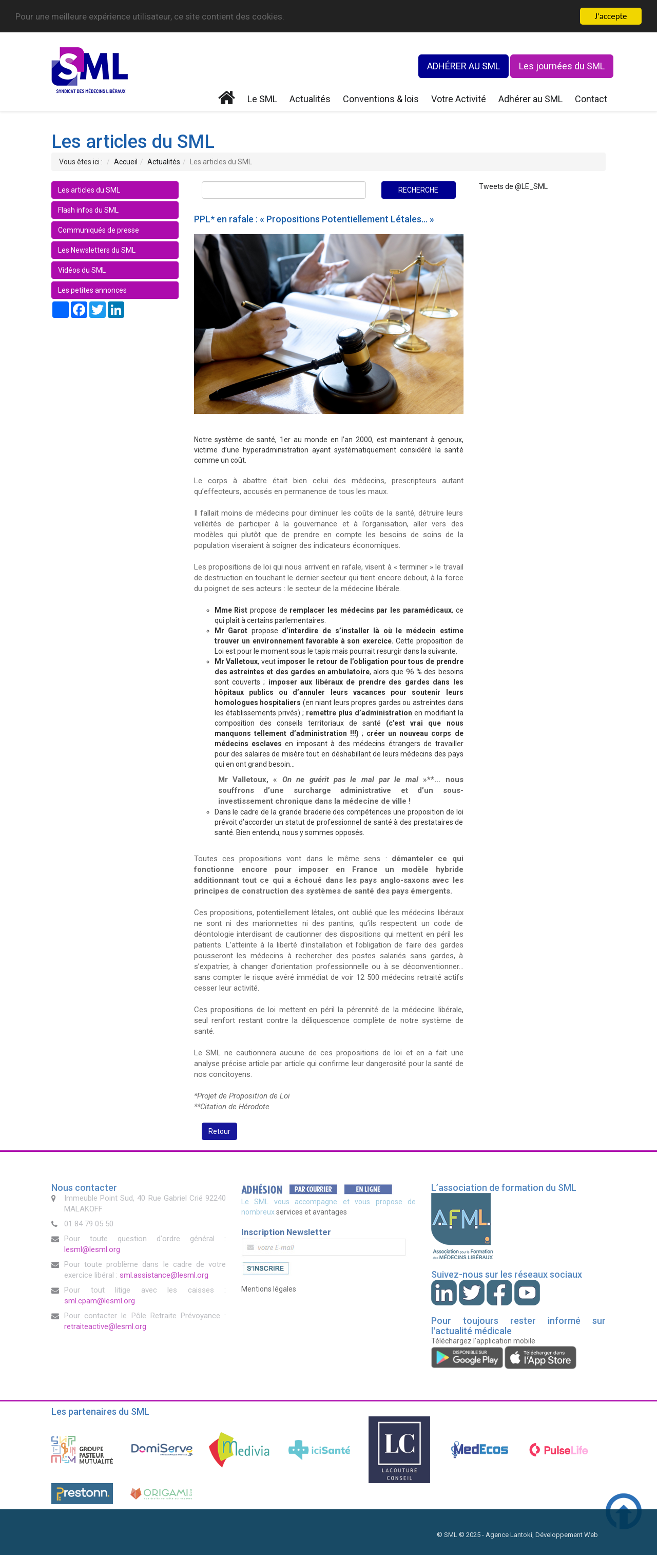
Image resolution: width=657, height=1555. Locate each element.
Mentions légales (268, 1289)
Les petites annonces (92, 290)
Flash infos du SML (88, 210)
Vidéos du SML (82, 270)
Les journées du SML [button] (562, 66)
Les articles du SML (89, 190)
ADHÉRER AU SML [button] (463, 66)
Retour (219, 1131)
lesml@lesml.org (92, 1249)
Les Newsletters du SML (97, 250)
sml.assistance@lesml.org (164, 1275)
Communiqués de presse (98, 230)
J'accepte (611, 16)
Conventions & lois (381, 98)
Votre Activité (458, 98)
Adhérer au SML (530, 98)
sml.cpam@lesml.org (99, 1300)
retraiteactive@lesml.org (105, 1326)
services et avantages (311, 1212)
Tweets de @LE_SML (513, 186)
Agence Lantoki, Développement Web (542, 1535)
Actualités (310, 98)
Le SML (262, 98)
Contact (591, 98)
